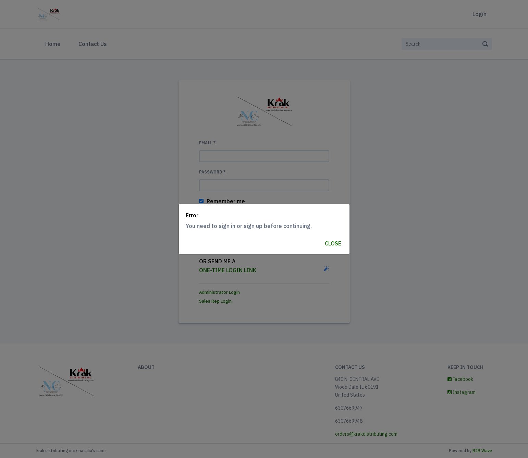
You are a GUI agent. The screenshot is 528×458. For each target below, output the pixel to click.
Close (333, 243)
